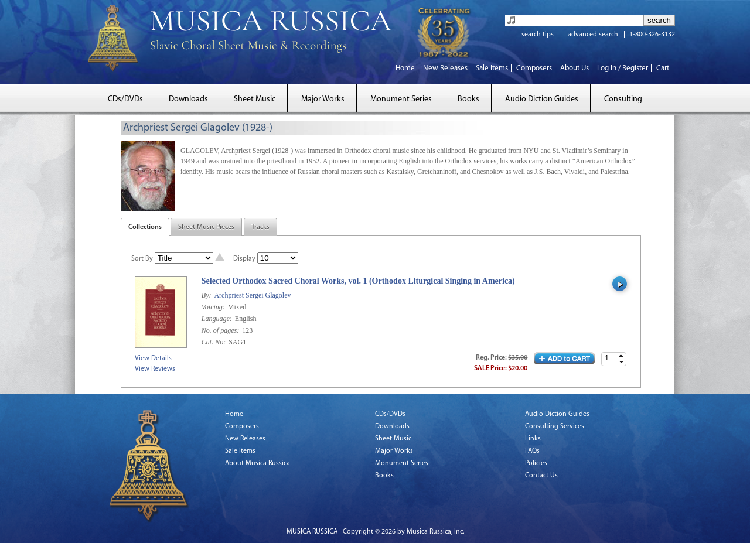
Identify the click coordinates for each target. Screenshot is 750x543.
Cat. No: (214, 342)
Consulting (623, 99)
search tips (537, 34)
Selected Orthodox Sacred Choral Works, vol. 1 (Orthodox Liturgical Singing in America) (358, 280)
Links (533, 438)
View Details (153, 358)
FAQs (532, 451)
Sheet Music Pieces (206, 227)
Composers (534, 68)
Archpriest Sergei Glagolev (252, 295)
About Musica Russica (257, 463)
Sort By (142, 258)
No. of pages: (221, 330)
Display (244, 258)
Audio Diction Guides (541, 99)
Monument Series (401, 99)
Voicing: (214, 307)
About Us (574, 68)
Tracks (260, 227)
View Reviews (155, 369)
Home (405, 68)
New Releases (445, 68)
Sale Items (492, 68)
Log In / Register (622, 68)
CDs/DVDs (125, 99)
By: (207, 295)
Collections (145, 227)
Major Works (323, 99)
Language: (218, 319)
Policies (536, 463)
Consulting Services (554, 426)
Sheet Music (254, 99)
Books (468, 99)
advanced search (593, 34)
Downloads (188, 99)
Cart (662, 68)
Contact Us (541, 475)
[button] (621, 356)
